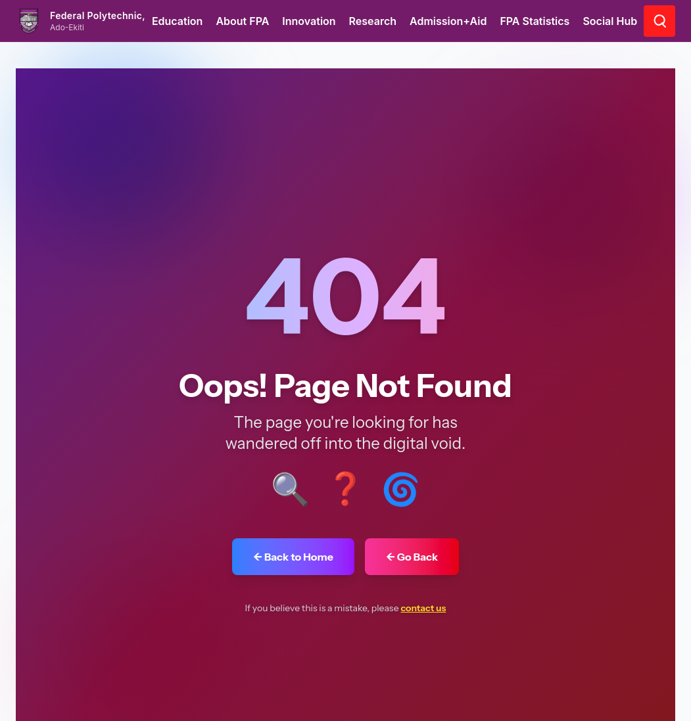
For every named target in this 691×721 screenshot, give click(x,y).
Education (177, 21)
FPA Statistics (534, 21)
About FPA (242, 21)
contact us (423, 608)
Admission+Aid (448, 21)
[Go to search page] (659, 21)
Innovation (308, 21)
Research (372, 21)
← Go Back (412, 556)
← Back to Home (293, 556)
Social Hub (610, 21)
